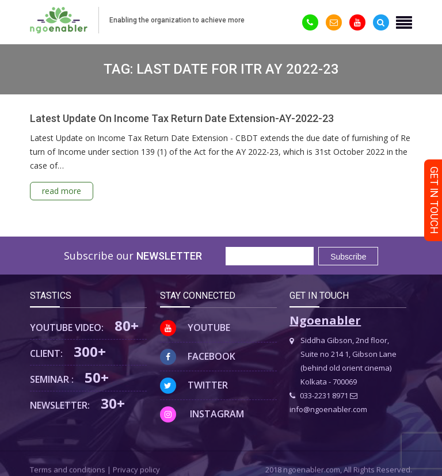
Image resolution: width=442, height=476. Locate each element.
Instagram (202, 414)
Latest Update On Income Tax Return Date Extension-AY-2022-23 (182, 118)
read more (61, 190)
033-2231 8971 (318, 395)
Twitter (194, 385)
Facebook (197, 356)
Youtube (195, 327)
